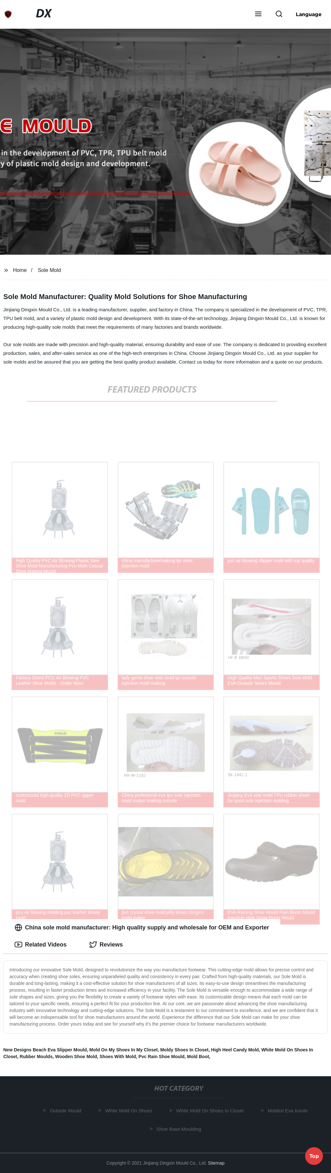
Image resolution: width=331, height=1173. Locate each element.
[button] (258, 14)
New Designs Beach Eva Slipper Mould (45, 1049)
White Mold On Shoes (130, 1110)
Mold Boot (198, 1056)
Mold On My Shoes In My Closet (123, 1049)
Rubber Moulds (36, 1056)
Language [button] (309, 14)
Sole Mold (49, 270)
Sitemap (216, 1163)
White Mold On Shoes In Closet (211, 1110)
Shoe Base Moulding (180, 1128)
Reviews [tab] (106, 944)
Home (20, 270)
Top (314, 1155)
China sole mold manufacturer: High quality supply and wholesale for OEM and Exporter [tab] (142, 927)
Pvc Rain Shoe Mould (161, 1056)
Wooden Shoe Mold (76, 1056)
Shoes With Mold (118, 1056)
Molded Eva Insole (289, 1110)
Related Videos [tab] (41, 944)
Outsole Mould (67, 1110)
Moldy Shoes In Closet (184, 1049)
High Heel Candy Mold (235, 1049)
